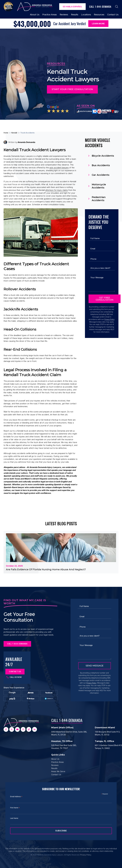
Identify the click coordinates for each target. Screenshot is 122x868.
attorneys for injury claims (56, 190)
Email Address (16, 796)
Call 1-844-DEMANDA (66, 720)
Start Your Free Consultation (72, 89)
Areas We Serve (58, 771)
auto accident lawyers (59, 167)
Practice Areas (49, 14)
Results (74, 14)
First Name (15, 808)
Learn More (98, 23)
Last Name (14, 818)
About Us (34, 14)
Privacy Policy (109, 319)
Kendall (14, 133)
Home (6, 133)
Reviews (64, 14)
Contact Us (112, 14)
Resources (99, 14)
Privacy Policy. (86, 855)
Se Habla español (72, 6)
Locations (86, 14)
